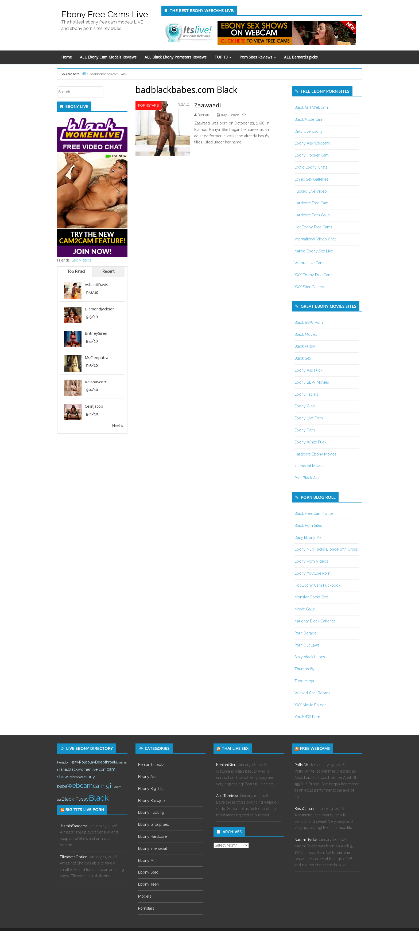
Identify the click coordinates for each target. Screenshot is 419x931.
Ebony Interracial (152, 848)
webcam (80, 785)
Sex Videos (81, 260)
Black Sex (302, 358)
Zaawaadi (207, 105)
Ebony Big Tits (150, 788)
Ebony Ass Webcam (312, 143)
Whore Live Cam (309, 263)
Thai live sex (235, 748)
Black (98, 798)
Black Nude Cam (308, 119)
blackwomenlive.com (87, 769)
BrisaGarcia (304, 809)
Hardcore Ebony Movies (315, 454)
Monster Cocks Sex (311, 597)
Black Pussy (304, 346)
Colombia (75, 777)
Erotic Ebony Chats (310, 167)
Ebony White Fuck (310, 442)
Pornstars (148, 105)
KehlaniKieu (226, 765)
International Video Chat (315, 239)
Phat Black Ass (306, 478)
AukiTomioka (227, 796)
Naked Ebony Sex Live (313, 251)
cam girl (104, 785)
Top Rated (76, 271)
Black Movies (305, 334)
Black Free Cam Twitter (314, 513)
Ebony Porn (304, 430)
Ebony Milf (147, 860)
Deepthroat (105, 762)
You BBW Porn (307, 717)
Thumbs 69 (304, 669)
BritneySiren (96, 333)
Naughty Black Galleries (315, 621)
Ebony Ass (147, 776)
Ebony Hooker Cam (311, 155)
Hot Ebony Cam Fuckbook (317, 585)
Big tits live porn (84, 809)
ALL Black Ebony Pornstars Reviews (176, 57)
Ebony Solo (148, 872)
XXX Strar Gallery (309, 287)
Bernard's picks (151, 764)
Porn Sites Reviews (257, 57)
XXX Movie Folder (310, 705)
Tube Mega (304, 681)
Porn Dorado (305, 633)
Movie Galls (304, 609)
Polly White (304, 765)
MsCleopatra (96, 357)
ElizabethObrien (73, 857)
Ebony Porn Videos (311, 561)
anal (64, 769)
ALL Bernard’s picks (301, 57)
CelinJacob (94, 406)
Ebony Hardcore (152, 836)
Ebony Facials (306, 394)
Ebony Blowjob (151, 800)
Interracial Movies (309, 466)
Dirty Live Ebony (308, 131)
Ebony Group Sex (153, 824)
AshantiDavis (96, 284)
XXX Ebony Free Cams (313, 275)
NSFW (75, 762)
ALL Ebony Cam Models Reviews (108, 57)
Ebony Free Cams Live (104, 14)
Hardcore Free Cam (311, 203)
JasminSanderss (74, 826)
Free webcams (315, 748)
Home (66, 57)
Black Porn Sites (308, 525)
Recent (108, 271)
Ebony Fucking (151, 812)
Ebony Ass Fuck (308, 370)
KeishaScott (96, 381)
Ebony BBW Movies (311, 382)
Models (144, 896)
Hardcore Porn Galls (312, 215)
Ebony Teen (148, 884)
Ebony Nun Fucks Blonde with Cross (326, 549)
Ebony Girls (304, 406)
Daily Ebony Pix (307, 537)
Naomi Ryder (305, 839)
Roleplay (87, 762)
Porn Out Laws (307, 645)
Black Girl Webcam (311, 107)
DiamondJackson (100, 308)
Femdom (64, 762)
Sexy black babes (309, 657)
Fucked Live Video (310, 191)
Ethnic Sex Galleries (311, 179)
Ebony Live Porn (308, 418)
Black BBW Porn (308, 322)
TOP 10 (223, 57)
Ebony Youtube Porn (312, 573)
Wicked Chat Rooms (312, 693)
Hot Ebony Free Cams (313, 227)
